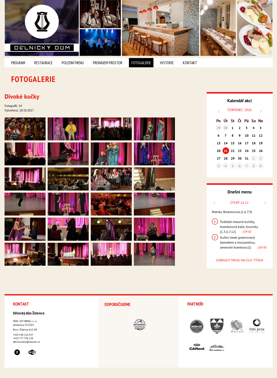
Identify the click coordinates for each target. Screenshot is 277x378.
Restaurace (43, 62)
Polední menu (73, 62)
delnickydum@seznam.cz (26, 342)
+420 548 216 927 (23, 335)
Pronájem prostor (107, 62)
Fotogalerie (141, 62)
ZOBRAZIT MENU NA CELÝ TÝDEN (239, 260)
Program (18, 62)
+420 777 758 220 (23, 338)
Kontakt (190, 62)
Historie (167, 62)
